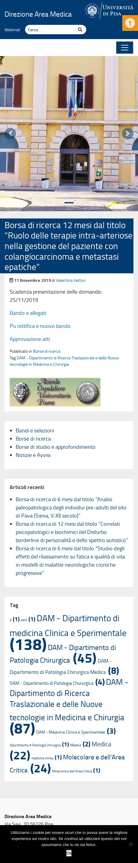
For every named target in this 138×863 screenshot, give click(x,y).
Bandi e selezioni (35, 430)
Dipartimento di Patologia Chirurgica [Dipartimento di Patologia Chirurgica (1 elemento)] (39, 745)
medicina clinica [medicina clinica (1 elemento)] (46, 758)
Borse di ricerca (46, 351)
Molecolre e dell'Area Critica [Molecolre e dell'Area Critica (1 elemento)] (76, 771)
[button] (130, 23)
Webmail (12, 29)
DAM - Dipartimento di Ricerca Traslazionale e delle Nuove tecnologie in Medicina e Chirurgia (64, 361)
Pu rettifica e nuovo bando (40, 325)
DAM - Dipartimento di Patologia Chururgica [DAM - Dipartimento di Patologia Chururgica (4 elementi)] (57, 683)
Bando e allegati (28, 312)
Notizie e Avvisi (33, 454)
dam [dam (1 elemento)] (28, 620)
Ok (69, 853)
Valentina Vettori (71, 280)
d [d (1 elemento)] (15, 620)
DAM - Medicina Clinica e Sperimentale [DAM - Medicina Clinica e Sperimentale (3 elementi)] (76, 732)
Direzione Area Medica (38, 14)
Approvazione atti (30, 338)
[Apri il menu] (124, 48)
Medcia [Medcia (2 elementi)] (80, 745)
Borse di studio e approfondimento (56, 446)
